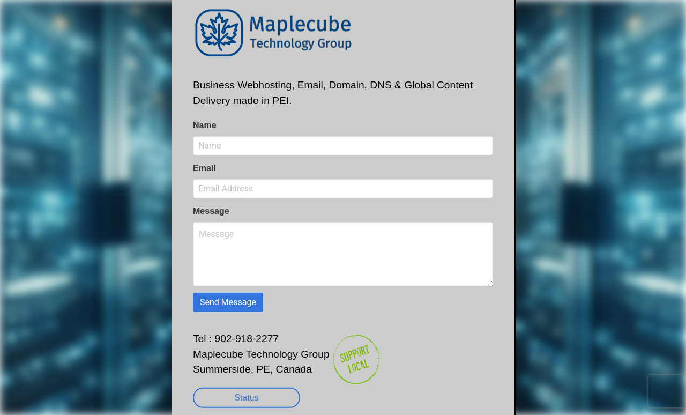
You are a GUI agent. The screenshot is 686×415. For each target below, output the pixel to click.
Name (205, 125)
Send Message (228, 302)
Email (204, 168)
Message (211, 211)
